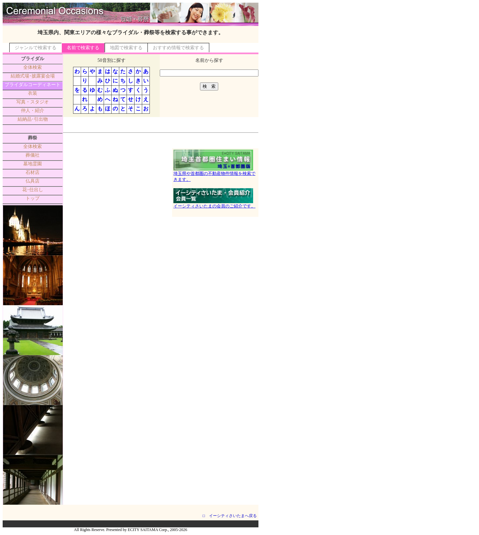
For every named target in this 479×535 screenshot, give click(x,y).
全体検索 (32, 67)
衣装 (32, 93)
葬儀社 (33, 155)
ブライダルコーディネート (32, 84)
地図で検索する (126, 47)
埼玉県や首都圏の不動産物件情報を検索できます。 (214, 174)
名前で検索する (83, 47)
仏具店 (33, 181)
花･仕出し (32, 189)
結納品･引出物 (33, 119)
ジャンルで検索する (35, 47)
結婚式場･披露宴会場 (33, 75)
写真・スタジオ (32, 101)
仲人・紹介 (32, 110)
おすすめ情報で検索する (178, 47)
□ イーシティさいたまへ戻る (230, 515)
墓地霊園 (32, 163)
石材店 (33, 172)
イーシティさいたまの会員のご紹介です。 (214, 203)
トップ (33, 198)
